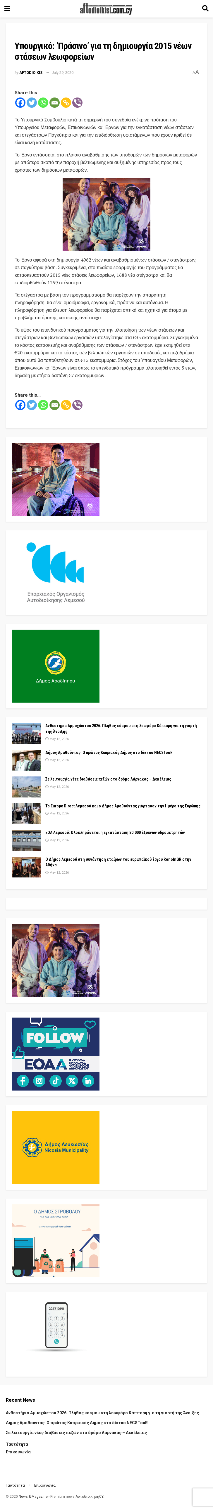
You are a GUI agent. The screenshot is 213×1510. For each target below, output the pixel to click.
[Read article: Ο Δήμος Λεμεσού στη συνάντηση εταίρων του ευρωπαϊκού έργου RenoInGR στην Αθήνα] (26, 867)
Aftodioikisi (31, 72)
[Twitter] (32, 102)
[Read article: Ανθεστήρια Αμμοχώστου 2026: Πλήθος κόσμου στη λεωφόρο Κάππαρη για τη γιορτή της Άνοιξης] (26, 733)
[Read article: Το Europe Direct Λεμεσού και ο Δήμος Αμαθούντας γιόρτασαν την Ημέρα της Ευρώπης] (26, 813)
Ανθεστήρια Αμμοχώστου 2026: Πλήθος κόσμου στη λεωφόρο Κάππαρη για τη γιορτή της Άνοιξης (102, 1412)
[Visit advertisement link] (106, 214)
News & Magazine (33, 1497)
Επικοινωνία (18, 1452)
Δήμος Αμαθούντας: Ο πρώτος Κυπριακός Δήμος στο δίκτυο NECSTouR (109, 752)
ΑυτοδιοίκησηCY (89, 1497)
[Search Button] (205, 9)
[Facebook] (20, 102)
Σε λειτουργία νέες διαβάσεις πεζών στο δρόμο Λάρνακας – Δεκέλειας (108, 779)
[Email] (54, 102)
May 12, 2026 (57, 739)
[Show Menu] (7, 9)
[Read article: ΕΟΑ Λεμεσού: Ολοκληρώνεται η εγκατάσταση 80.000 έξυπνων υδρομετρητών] (26, 840)
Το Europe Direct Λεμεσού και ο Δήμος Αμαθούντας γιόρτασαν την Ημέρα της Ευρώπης (122, 806)
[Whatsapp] (43, 102)
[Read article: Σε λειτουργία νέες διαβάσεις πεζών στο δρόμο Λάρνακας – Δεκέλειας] (26, 786)
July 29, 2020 (62, 72)
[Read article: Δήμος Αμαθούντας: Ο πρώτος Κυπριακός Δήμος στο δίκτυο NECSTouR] (26, 760)
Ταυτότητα (17, 1444)
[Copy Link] (66, 102)
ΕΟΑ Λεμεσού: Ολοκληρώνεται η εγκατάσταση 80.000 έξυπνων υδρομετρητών (115, 832)
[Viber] (77, 102)
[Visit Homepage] (106, 9)
